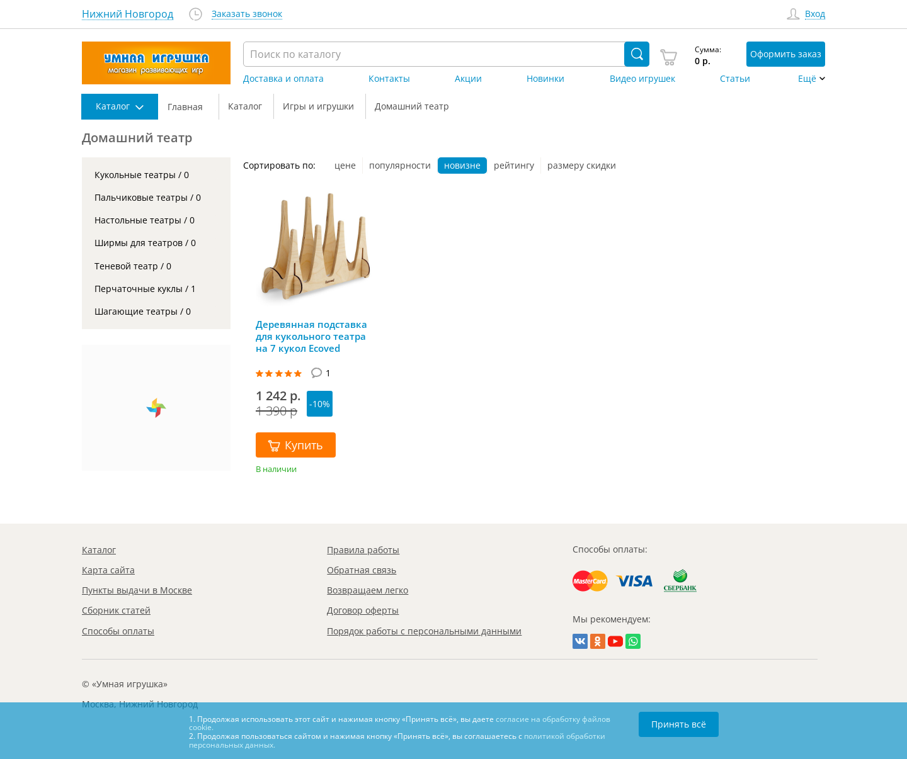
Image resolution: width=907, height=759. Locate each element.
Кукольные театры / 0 (141, 175)
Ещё (807, 79)
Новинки (545, 79)
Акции (468, 79)
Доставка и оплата (283, 79)
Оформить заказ (785, 54)
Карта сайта (108, 570)
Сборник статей (116, 610)
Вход (815, 14)
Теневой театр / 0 (132, 266)
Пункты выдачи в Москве (137, 590)
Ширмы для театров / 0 (145, 243)
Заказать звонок (247, 14)
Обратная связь (361, 570)
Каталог (99, 550)
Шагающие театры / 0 (142, 311)
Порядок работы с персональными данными (424, 631)
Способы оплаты (118, 631)
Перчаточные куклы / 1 (145, 289)
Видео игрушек (642, 79)
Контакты (389, 79)
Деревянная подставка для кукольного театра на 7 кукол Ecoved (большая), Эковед (311, 336)
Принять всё (678, 724)
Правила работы (363, 550)
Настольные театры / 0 (144, 220)
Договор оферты (363, 610)
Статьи (735, 79)
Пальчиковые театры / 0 (147, 197)
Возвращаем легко (367, 590)
